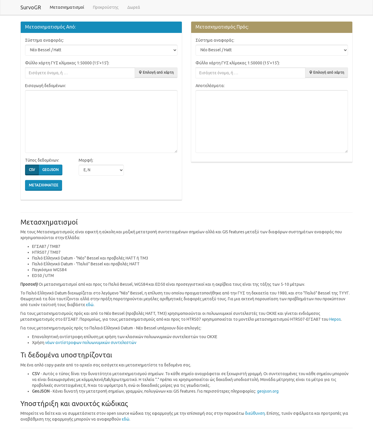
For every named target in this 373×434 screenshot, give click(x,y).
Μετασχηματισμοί (69, 7)
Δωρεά (133, 7)
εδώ (90, 304)
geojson (50, 170)
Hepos (335, 319)
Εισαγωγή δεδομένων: (45, 85)
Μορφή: (86, 160)
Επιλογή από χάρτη (156, 72)
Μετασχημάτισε (43, 185)
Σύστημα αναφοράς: (44, 40)
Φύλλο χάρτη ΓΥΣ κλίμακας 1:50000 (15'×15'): (67, 63)
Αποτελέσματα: (210, 85)
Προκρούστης (106, 7)
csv (32, 170)
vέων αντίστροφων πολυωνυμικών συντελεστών (90, 342)
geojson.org (268, 391)
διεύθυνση (255, 413)
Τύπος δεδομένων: (42, 160)
